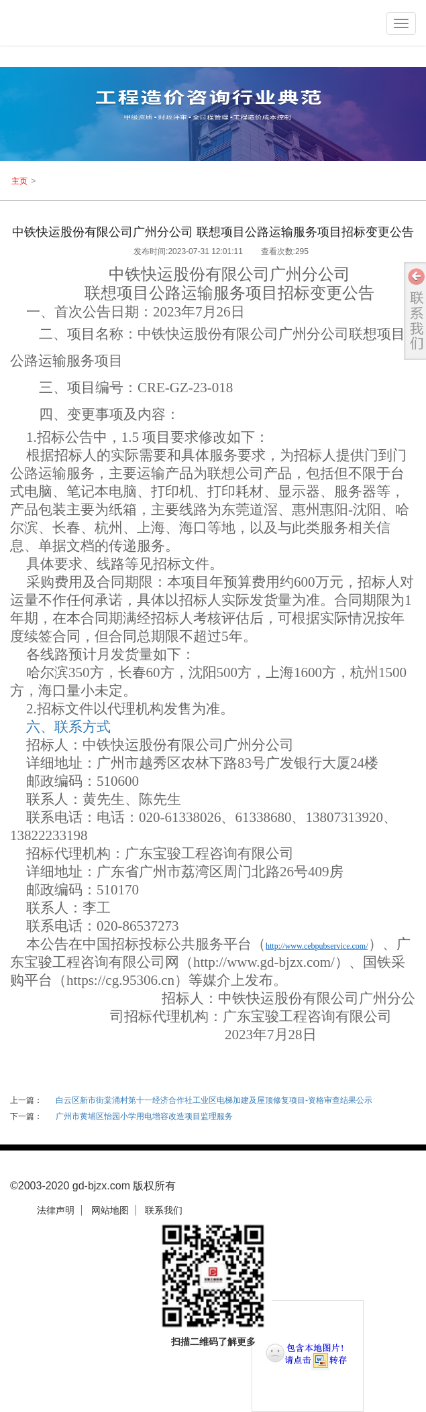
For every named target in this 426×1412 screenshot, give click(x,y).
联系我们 (163, 1210)
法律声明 (55, 1210)
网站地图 (110, 1210)
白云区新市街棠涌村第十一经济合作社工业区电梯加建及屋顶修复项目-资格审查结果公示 (214, 1100)
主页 (19, 181)
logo (71, 26)
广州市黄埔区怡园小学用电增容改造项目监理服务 (144, 1116)
